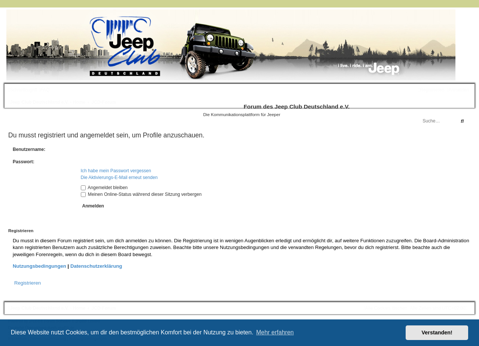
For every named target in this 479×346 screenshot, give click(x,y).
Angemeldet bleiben (104, 187)
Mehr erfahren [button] (275, 332)
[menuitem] (44, 89)
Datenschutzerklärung (96, 266)
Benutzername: (29, 149)
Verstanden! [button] (437, 333)
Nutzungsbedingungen (39, 266)
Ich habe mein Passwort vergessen (116, 170)
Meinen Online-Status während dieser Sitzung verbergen (141, 194)
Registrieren (27, 283)
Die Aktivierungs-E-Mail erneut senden (119, 177)
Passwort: (23, 161)
